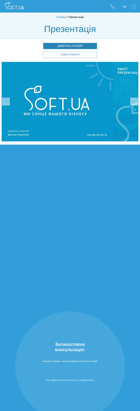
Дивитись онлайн (70, 46)
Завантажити (70, 54)
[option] (58, 101)
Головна (61, 17)
